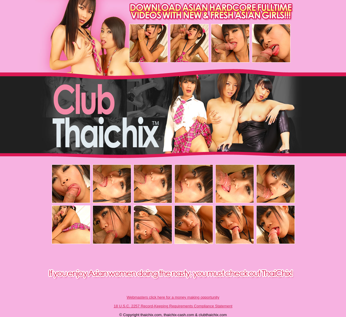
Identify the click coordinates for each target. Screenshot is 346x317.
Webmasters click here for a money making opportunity (173, 297)
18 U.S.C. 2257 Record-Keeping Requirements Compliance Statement (173, 306)
